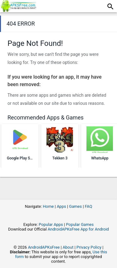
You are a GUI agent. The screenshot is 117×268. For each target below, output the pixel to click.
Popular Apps (51, 224)
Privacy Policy (88, 247)
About (68, 247)
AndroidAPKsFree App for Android (78, 229)
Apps (61, 206)
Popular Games (80, 224)
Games (75, 206)
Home (48, 206)
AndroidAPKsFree (44, 247)
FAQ (88, 206)
